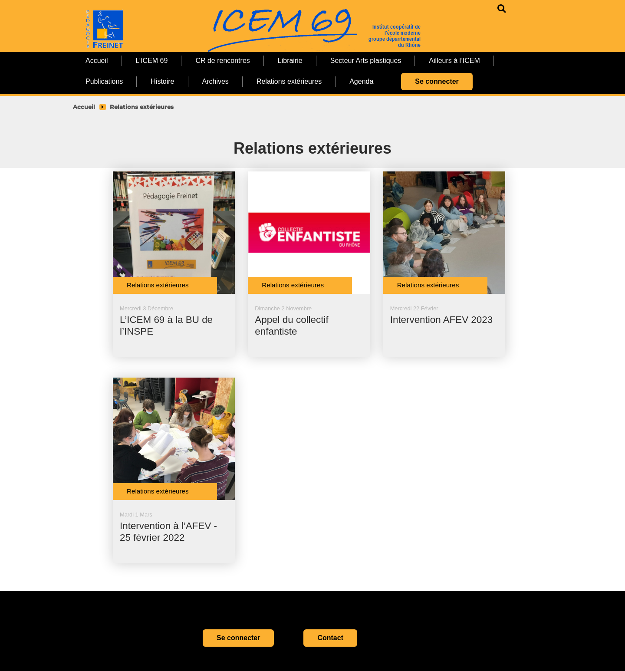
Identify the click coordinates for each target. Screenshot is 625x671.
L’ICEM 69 (152, 60)
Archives (215, 81)
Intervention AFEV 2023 (441, 319)
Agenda (361, 81)
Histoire (162, 81)
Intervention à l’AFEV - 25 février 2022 (168, 531)
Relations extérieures (289, 81)
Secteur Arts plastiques (365, 60)
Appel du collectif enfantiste (291, 325)
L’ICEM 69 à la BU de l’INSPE (166, 325)
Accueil (97, 60)
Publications (104, 81)
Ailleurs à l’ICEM (454, 60)
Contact (330, 637)
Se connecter (436, 81)
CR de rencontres (222, 60)
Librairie (290, 60)
